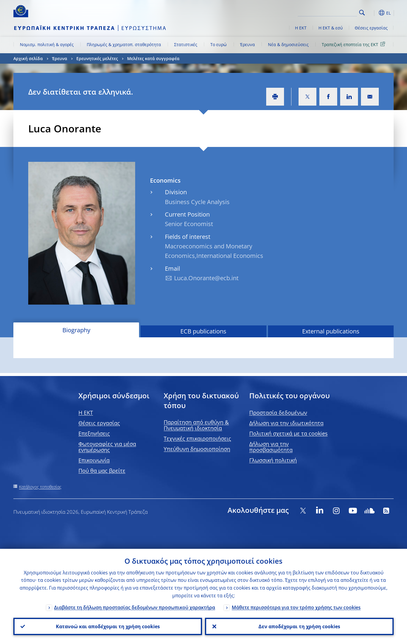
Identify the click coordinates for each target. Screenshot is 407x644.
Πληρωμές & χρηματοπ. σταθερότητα (124, 44)
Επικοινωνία (94, 460)
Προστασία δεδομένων (278, 412)
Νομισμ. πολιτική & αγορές (47, 44)
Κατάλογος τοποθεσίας (40, 487)
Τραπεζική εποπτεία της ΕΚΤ (354, 44)
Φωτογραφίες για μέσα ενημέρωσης (107, 446)
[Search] (327, 11)
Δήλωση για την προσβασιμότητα (271, 446)
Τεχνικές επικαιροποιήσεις (197, 438)
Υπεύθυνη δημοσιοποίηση (197, 448)
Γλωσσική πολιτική (273, 460)
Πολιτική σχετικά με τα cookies (288, 433)
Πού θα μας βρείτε (101, 470)
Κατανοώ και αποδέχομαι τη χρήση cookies (108, 626)
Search (362, 12)
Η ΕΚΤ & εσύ (330, 28)
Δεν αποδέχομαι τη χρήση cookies (299, 626)
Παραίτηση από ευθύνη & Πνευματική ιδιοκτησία (196, 425)
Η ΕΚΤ (301, 28)
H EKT (85, 412)
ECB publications (203, 331)
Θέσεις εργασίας (371, 28)
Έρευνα (247, 44)
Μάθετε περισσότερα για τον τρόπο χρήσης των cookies (296, 607)
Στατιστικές (185, 44)
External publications (330, 331)
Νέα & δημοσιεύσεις (288, 44)
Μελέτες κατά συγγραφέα (153, 58)
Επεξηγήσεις (94, 433)
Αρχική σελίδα (28, 58)
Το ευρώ (218, 44)
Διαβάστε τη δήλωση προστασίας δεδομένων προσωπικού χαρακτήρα (134, 607)
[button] (373, 13)
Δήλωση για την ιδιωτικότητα (286, 423)
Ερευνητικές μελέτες (97, 58)
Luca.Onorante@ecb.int (206, 278)
